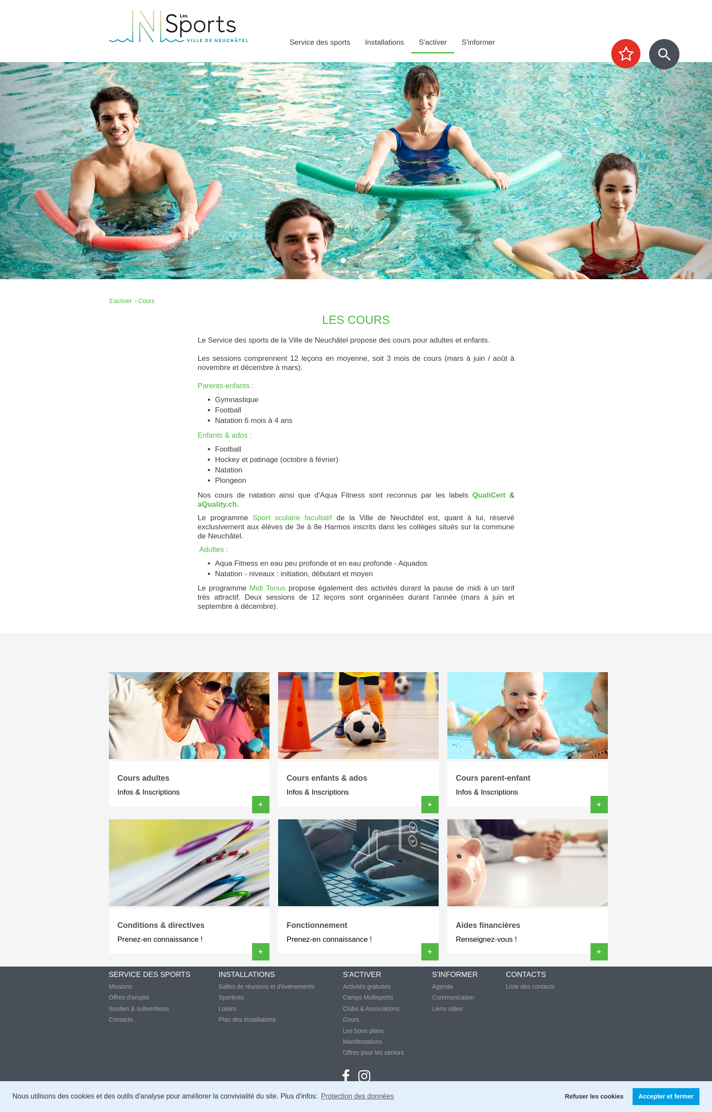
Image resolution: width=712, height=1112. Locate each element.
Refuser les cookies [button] (594, 1096)
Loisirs (227, 1008)
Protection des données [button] (357, 1096)
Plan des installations (247, 1019)
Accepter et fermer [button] (666, 1096)
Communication (453, 997)
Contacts (121, 1019)
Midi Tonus (267, 588)
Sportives (231, 997)
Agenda (442, 986)
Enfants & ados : (225, 435)
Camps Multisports (368, 997)
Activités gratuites (366, 986)
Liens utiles (447, 1008)
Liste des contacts (530, 986)
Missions (120, 986)
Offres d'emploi (129, 997)
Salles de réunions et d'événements (267, 986)
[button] (53, 170)
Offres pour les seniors (373, 1052)
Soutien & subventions (139, 1008)
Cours (351, 1019)
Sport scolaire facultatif (292, 518)
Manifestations (362, 1041)
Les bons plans (363, 1030)
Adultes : (213, 549)
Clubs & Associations (371, 1008)
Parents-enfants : (226, 386)
